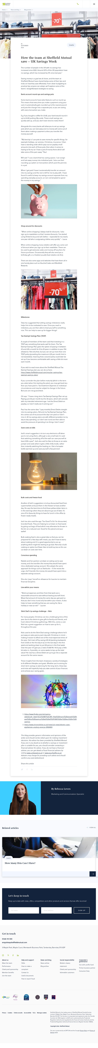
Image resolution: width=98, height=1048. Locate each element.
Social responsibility (67, 960)
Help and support (27, 960)
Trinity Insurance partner (87, 968)
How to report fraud (28, 979)
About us (5, 960)
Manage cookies (42, 1013)
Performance (6, 966)
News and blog (15, 10)
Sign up (81, 910)
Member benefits (8, 972)
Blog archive (27, 10)
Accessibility (27, 1013)
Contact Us (25, 972)
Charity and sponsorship (10, 969)
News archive (45, 963)
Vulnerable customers (67, 972)
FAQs (23, 963)
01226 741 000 (7, 939)
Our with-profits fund (86, 965)
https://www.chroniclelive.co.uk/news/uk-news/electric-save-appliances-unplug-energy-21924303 (47, 725)
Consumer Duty (84, 971)
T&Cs (34, 1013)
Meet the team (7, 963)
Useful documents (27, 975)
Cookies (10, 1013)
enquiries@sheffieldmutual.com (14, 942)
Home (4, 10)
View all (93, 827)
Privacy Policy (83, 1030)
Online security (18, 1013)
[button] (94, 4)
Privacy (4, 1013)
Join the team (6, 975)
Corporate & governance (83, 961)
